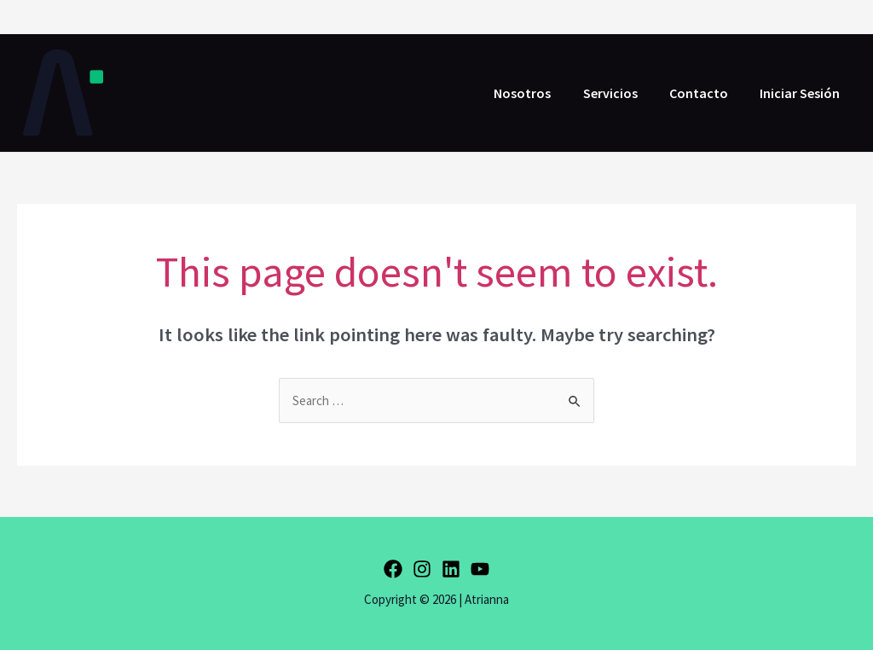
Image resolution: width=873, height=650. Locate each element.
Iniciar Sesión (802, 93)
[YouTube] (480, 569)
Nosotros (538, 93)
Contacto (705, 93)
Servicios (621, 93)
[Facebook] (393, 569)
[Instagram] (422, 569)
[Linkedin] (451, 569)
